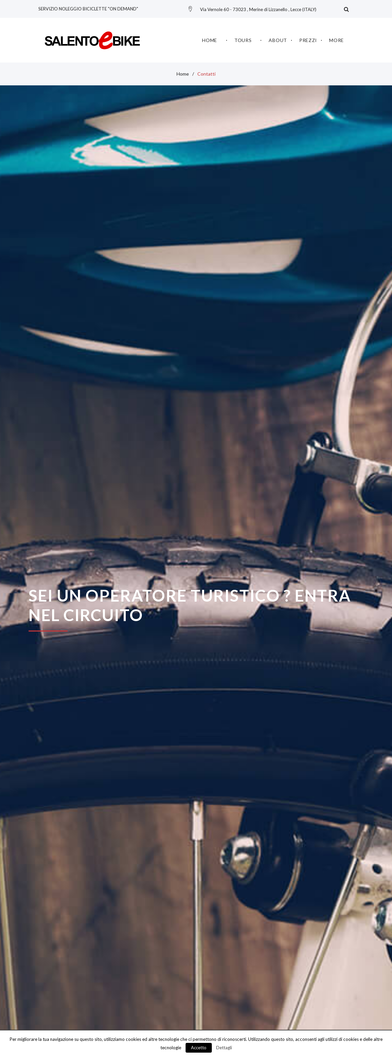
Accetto (198, 1047)
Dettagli (224, 1047)
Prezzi (308, 39)
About (278, 39)
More (336, 39)
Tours (243, 39)
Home (209, 39)
